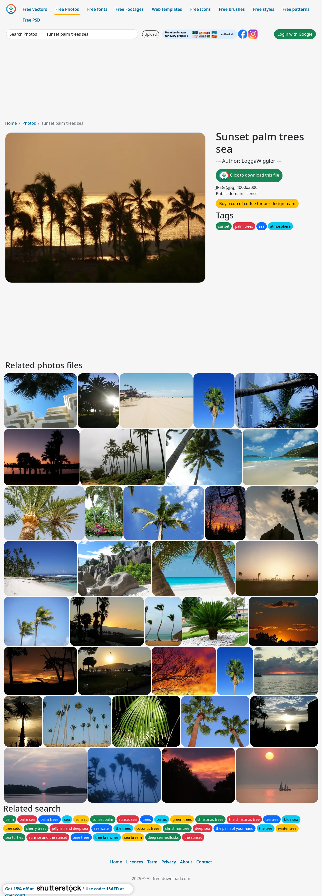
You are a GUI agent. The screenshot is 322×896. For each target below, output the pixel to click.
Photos (29, 123)
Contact (204, 862)
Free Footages (129, 9)
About (186, 862)
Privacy (169, 862)
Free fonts (97, 9)
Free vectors (35, 9)
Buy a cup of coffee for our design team (257, 203)
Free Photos (67, 9)
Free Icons (200, 9)
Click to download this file (249, 175)
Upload (150, 34)
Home (11, 123)
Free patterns (295, 9)
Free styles (263, 9)
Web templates (167, 9)
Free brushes (232, 9)
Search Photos (23, 34)
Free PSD (31, 20)
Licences (134, 862)
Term (152, 862)
